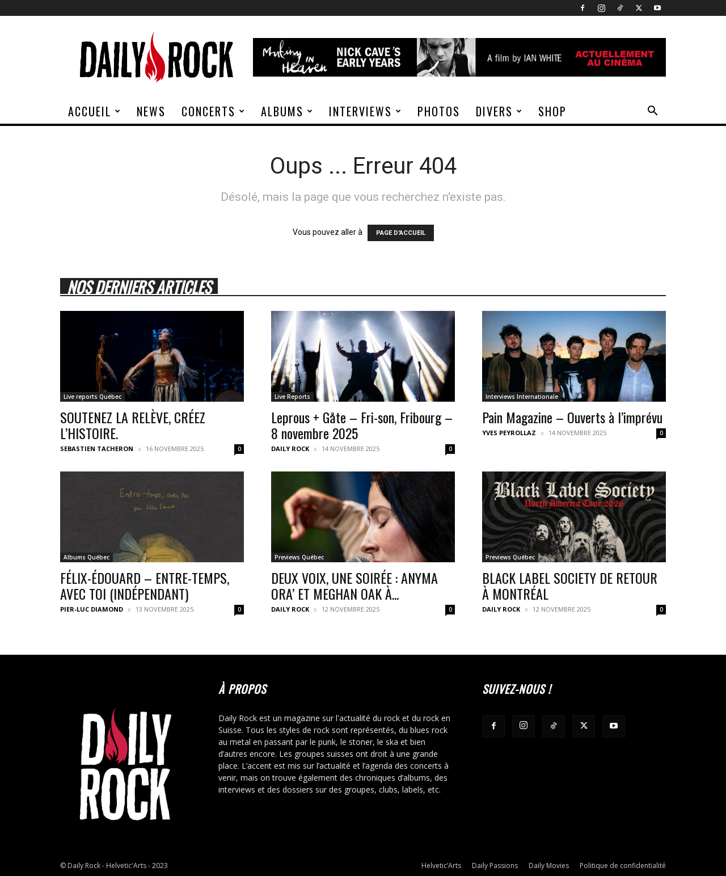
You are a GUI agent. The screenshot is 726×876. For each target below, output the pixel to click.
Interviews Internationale (522, 397)
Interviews (365, 111)
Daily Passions (495, 865)
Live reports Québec (92, 397)
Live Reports (292, 397)
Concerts (214, 111)
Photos (438, 111)
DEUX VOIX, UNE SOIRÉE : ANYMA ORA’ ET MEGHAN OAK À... (354, 585)
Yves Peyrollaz (509, 432)
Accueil (94, 111)
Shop (552, 111)
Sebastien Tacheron (96, 448)
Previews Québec (299, 557)
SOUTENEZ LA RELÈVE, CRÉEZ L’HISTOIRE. (132, 425)
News (151, 111)
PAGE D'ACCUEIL (400, 233)
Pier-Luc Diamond (91, 609)
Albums (287, 111)
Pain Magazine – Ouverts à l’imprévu (572, 417)
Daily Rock (290, 448)
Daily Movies (549, 865)
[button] (652, 112)
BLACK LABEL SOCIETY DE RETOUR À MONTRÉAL (569, 585)
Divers (499, 111)
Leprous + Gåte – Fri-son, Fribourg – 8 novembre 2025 (362, 425)
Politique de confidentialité (623, 865)
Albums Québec (86, 557)
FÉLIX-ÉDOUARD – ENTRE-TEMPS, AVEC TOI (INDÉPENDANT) (144, 585)
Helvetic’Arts (441, 865)
